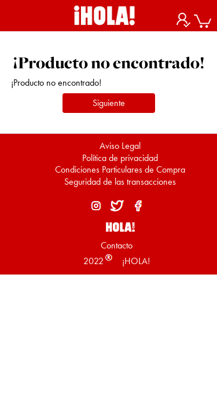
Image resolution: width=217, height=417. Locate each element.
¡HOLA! (135, 261)
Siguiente (109, 103)
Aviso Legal (120, 146)
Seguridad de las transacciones (120, 181)
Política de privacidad (120, 158)
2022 (93, 261)
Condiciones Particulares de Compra (120, 169)
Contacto (117, 245)
